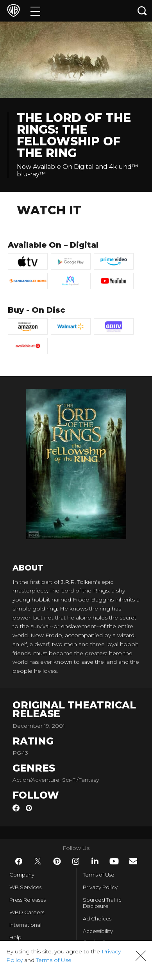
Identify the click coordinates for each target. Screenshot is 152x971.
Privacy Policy (100, 887)
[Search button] (142, 11)
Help (15, 937)
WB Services (25, 887)
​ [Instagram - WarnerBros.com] (75, 861)
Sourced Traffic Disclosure (102, 903)
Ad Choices (97, 918)
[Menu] (35, 11)
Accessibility (98, 931)
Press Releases (27, 900)
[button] (141, 956)
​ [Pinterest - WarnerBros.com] (57, 861)
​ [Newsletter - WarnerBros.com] (133, 861)
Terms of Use (98, 874)
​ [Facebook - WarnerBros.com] (18, 861)
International (25, 925)
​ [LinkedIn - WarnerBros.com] (95, 860)
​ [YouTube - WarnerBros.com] (114, 861)
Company (21, 874)
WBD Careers (26, 912)
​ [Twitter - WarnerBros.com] (38, 861)
